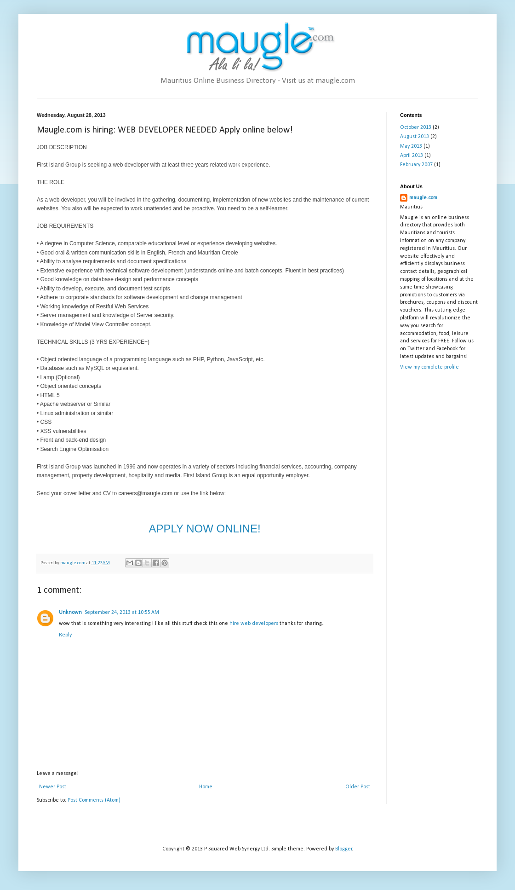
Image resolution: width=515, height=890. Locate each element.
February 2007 (416, 165)
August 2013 (414, 136)
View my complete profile (429, 367)
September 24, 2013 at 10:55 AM (122, 612)
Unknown (70, 612)
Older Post (357, 787)
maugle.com (423, 198)
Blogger (343, 849)
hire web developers (254, 623)
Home (205, 787)
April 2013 (411, 155)
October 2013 (415, 127)
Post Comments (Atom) (94, 800)
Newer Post (52, 787)
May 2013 (411, 146)
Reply (65, 635)
